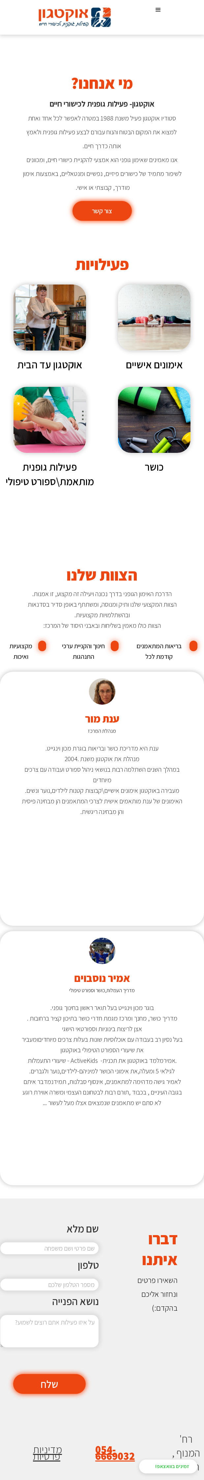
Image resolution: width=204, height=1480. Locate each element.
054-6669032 (115, 1452)
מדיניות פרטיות (47, 1452)
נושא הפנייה (75, 1301)
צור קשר (102, 211)
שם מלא (83, 1228)
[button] (158, 17)
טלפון (88, 1265)
